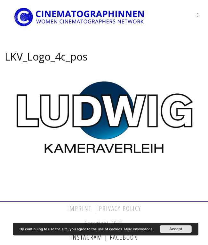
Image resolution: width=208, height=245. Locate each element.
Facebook (123, 237)
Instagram (87, 237)
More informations (138, 229)
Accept (175, 229)
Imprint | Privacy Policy (104, 208)
